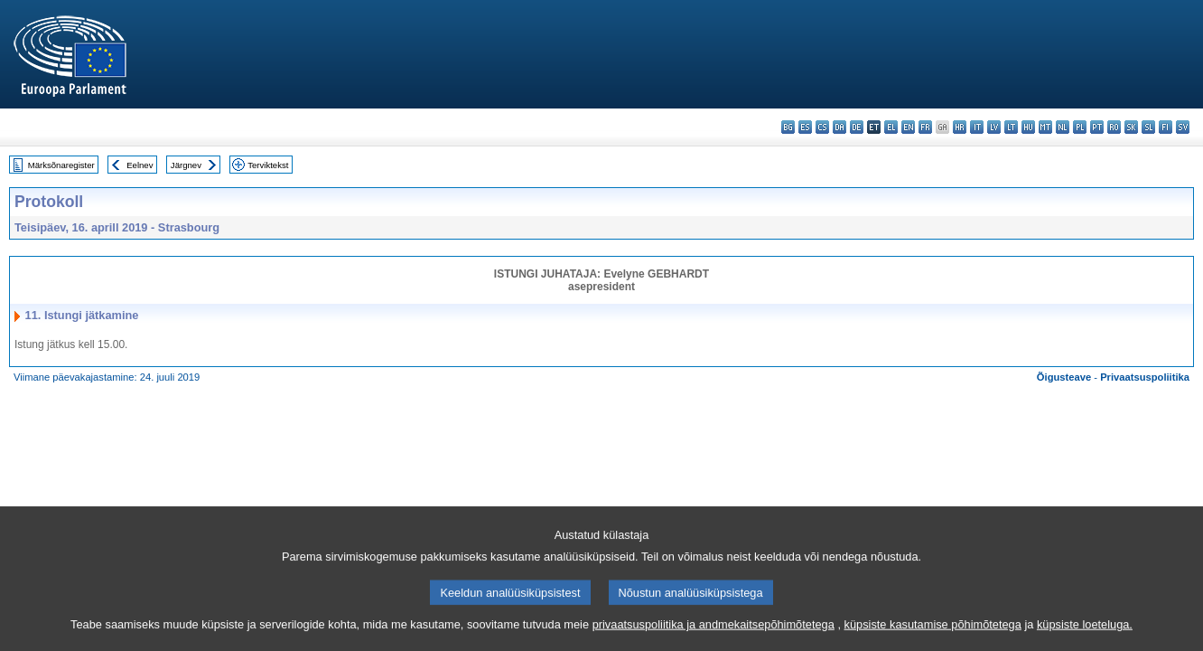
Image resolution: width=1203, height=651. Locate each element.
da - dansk (839, 127)
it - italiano (977, 127)
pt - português (1097, 127)
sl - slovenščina (1148, 127)
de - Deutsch (856, 127)
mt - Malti (1045, 127)
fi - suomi (1165, 127)
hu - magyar (1028, 127)
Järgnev (186, 165)
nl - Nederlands (1062, 127)
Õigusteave (1064, 377)
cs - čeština (822, 127)
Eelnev (139, 165)
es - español (805, 127)
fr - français (925, 127)
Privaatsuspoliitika (1144, 377)
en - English (908, 127)
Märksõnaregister (61, 165)
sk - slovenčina (1131, 127)
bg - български (788, 127)
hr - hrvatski (959, 127)
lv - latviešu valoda (994, 127)
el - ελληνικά (891, 127)
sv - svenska (1182, 127)
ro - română (1114, 127)
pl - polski (1079, 127)
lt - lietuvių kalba (1011, 127)
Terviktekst (267, 165)
